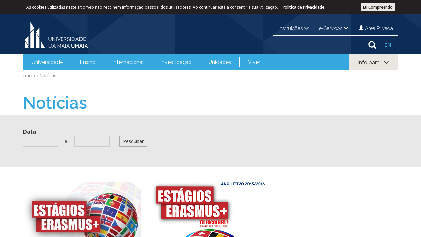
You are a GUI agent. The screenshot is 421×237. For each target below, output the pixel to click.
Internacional (128, 62)
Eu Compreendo (378, 7)
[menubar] (145, 62)
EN (387, 44)
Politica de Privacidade (303, 7)
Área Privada (376, 28)
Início (29, 76)
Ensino (88, 62)
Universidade (47, 62)
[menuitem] (47, 62)
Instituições (293, 28)
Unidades (220, 62)
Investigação (176, 62)
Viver (254, 62)
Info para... (373, 62)
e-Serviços (334, 28)
